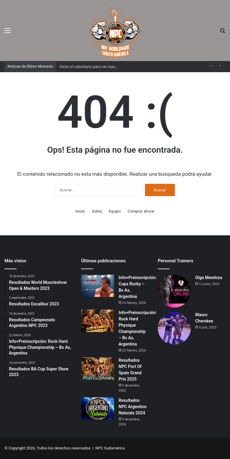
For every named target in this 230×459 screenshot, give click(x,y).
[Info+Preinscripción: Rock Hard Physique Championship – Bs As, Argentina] (97, 321)
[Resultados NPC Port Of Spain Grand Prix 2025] (97, 368)
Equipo (115, 211)
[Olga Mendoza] (174, 291)
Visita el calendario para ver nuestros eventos (98, 66)
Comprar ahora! (141, 211)
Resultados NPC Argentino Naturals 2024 (132, 406)
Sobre (97, 211)
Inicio (80, 211)
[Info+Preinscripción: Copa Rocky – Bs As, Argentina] (97, 286)
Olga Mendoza (208, 277)
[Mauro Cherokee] (174, 328)
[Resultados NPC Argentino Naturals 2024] (97, 408)
